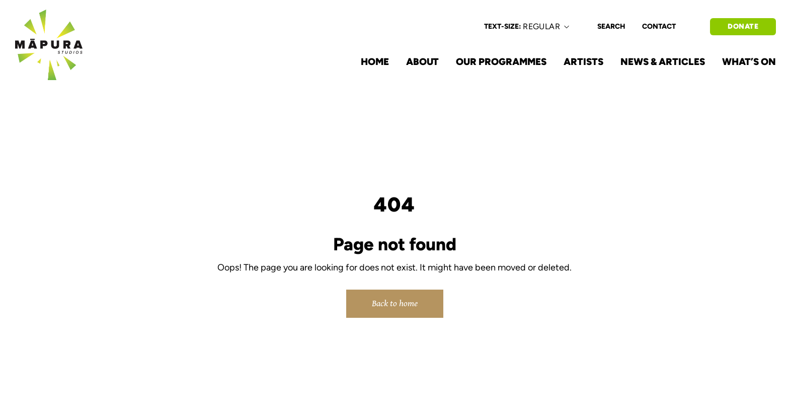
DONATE (743, 26)
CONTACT (659, 26)
